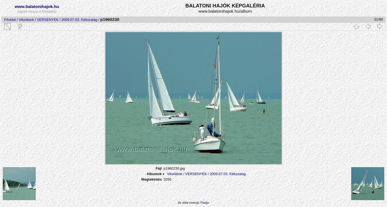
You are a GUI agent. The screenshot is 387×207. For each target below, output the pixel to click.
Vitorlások (26, 20)
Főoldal (10, 20)
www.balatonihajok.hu (37, 6)
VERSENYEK (47, 20)
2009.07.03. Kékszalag (79, 20)
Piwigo (204, 202)
